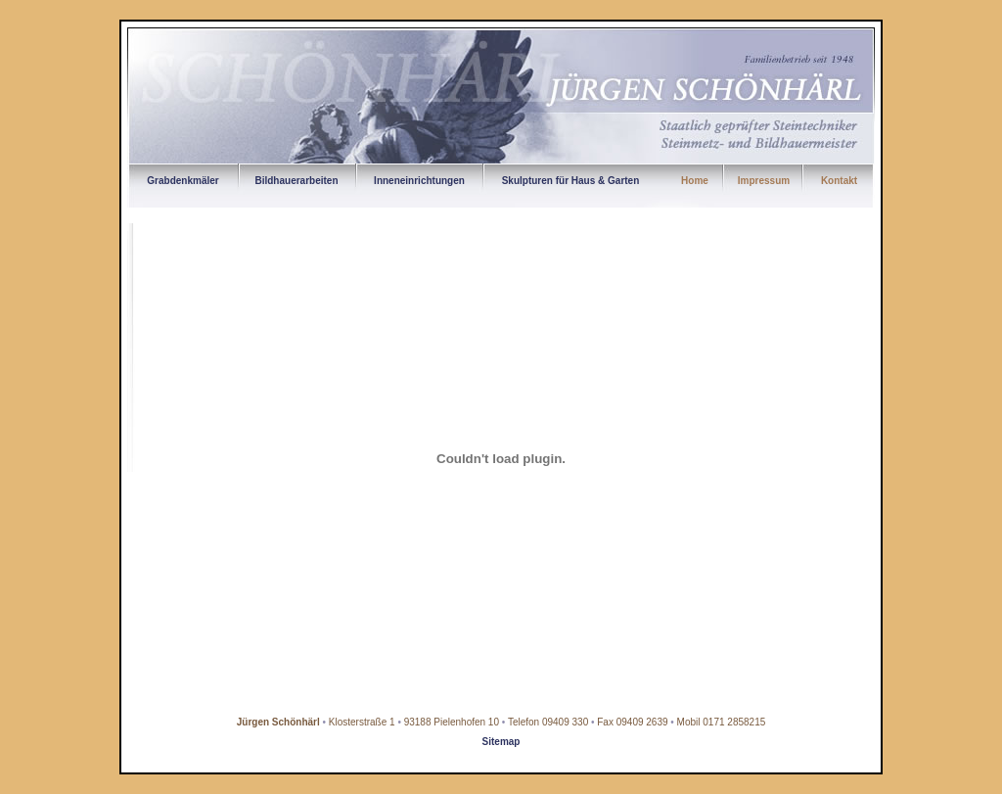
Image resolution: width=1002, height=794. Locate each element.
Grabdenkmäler (182, 180)
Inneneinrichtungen (419, 180)
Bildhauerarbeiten (296, 180)
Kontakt (839, 180)
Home (694, 180)
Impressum (764, 180)
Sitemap (501, 741)
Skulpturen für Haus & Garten (571, 180)
